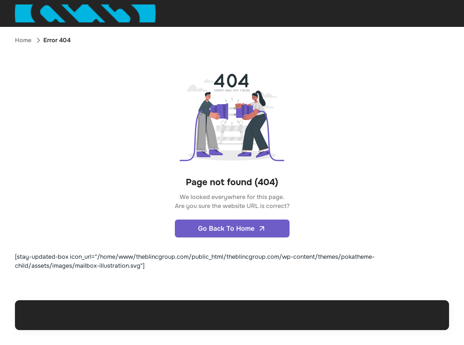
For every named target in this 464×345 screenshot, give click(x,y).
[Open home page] (85, 13)
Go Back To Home (232, 228)
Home (23, 40)
